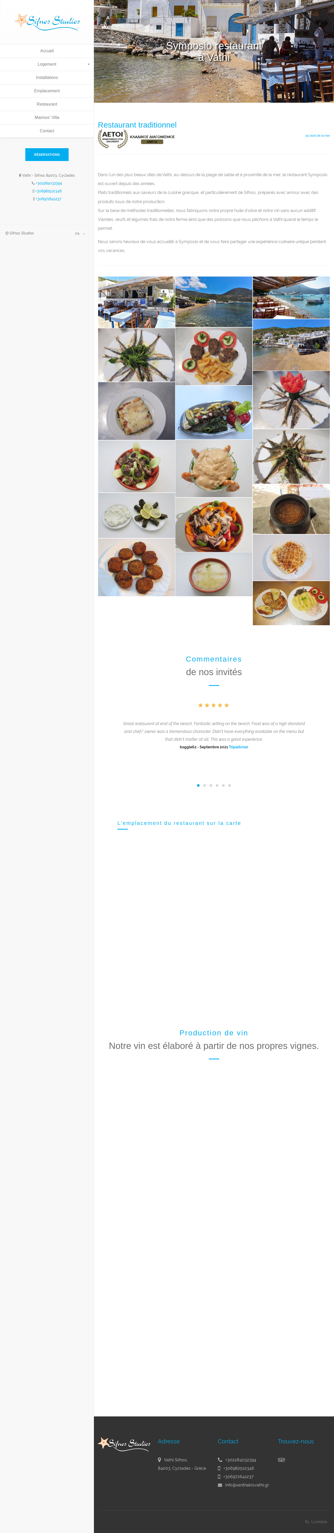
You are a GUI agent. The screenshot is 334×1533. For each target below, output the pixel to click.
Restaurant (47, 104)
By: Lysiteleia (316, 1522)
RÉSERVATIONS (47, 155)
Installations (47, 77)
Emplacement (47, 91)
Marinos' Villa (47, 117)
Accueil (47, 51)
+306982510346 (48, 191)
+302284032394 (49, 183)
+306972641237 (48, 199)
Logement (64, 64)
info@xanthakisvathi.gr (247, 1485)
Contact (47, 131)
